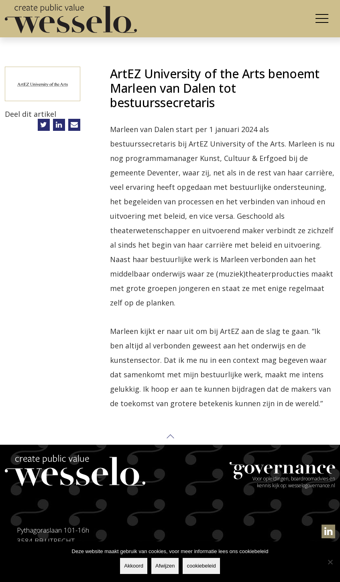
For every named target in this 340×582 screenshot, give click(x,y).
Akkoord (133, 566)
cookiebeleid (201, 566)
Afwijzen (165, 566)
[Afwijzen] (330, 562)
